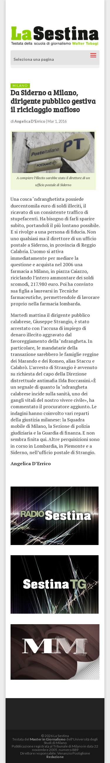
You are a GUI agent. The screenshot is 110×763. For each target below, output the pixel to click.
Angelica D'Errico (29, 121)
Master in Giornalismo (48, 739)
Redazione (55, 757)
